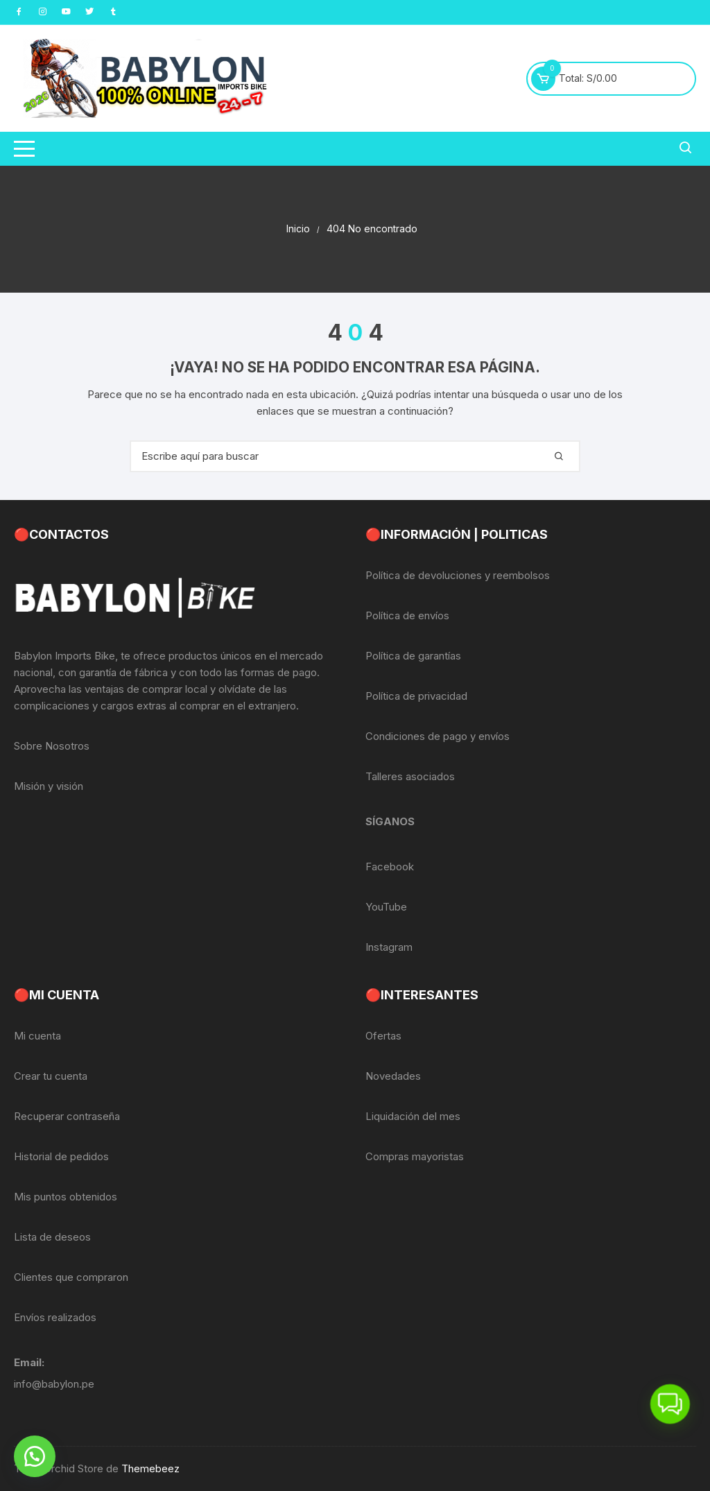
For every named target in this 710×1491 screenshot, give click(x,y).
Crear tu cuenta (50, 1076)
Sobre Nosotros (51, 745)
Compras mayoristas (414, 1156)
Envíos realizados (55, 1317)
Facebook (389, 866)
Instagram (389, 947)
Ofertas (383, 1035)
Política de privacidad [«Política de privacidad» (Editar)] (416, 696)
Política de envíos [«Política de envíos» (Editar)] (407, 615)
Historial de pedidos (61, 1156)
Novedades (393, 1076)
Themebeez (150, 1468)
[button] (34, 1456)
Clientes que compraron (71, 1277)
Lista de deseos (52, 1236)
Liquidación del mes (412, 1116)
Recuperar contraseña (67, 1116)
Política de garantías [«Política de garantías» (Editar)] (413, 655)
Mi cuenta (37, 1035)
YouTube (386, 906)
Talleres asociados (410, 776)
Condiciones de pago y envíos (437, 736)
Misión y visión (48, 786)
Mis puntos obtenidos (65, 1196)
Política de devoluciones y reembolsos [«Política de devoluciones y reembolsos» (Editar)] (457, 575)
